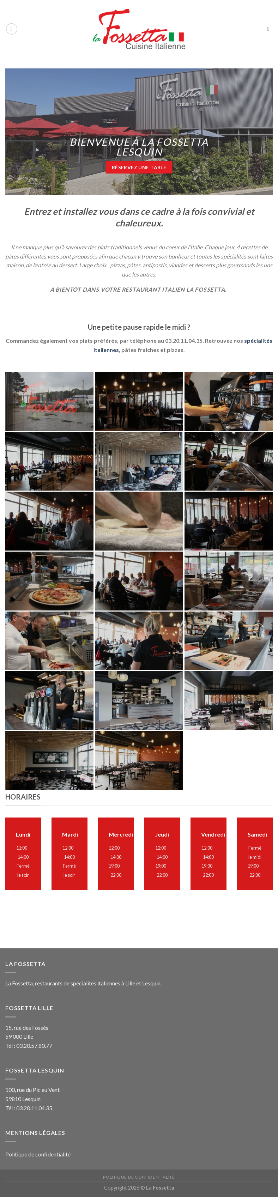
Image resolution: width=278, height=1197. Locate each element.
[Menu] (11, 29)
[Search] (270, 29)
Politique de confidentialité (38, 1154)
